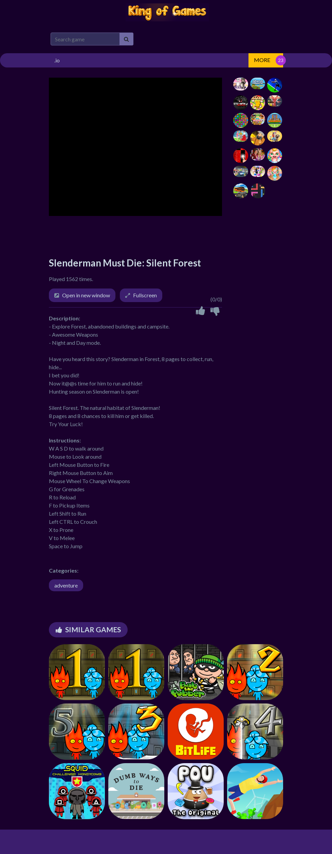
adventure (66, 585)
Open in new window (86, 295)
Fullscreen (145, 295)
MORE (262, 60)
